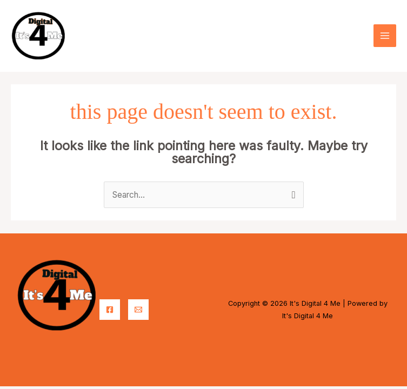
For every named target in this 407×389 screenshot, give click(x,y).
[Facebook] (109, 303)
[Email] (138, 303)
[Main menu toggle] (384, 33)
